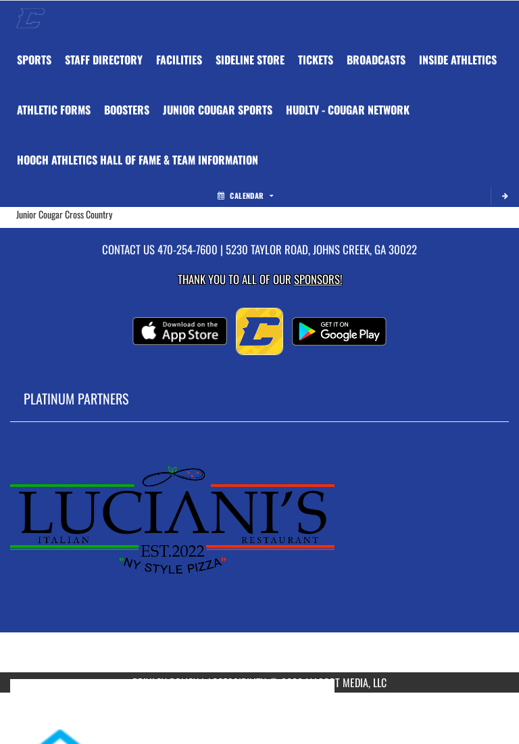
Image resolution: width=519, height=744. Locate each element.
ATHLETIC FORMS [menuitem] (54, 109)
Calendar (245, 195)
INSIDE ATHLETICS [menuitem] (458, 59)
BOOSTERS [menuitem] (126, 109)
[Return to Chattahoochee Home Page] (30, 17)
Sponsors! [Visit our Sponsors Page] (318, 279)
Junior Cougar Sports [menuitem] (217, 109)
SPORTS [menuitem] (34, 59)
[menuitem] (103, 59)
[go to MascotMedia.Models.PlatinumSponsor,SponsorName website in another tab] (259, 557)
